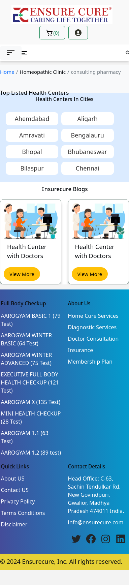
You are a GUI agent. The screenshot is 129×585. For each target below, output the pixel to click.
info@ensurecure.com (96, 522)
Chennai (87, 168)
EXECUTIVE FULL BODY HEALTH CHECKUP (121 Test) (30, 382)
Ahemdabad (31, 119)
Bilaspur (31, 168)
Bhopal (32, 152)
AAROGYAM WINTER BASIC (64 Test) (26, 339)
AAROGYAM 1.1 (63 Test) (25, 437)
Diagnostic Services (92, 327)
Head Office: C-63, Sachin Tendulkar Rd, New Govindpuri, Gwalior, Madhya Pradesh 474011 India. (96, 495)
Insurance (80, 350)
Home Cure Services (93, 315)
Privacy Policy (18, 501)
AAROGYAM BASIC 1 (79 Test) (31, 320)
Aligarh (87, 119)
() (52, 33)
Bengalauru (87, 135)
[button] (11, 53)
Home (7, 71)
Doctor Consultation (93, 338)
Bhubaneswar (87, 152)
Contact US (15, 490)
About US (13, 478)
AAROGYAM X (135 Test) (31, 402)
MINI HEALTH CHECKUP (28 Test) (31, 417)
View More (21, 273)
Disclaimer (14, 524)
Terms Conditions (23, 513)
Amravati (32, 135)
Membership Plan (90, 361)
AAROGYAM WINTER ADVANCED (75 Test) (26, 359)
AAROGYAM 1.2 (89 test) (31, 452)
